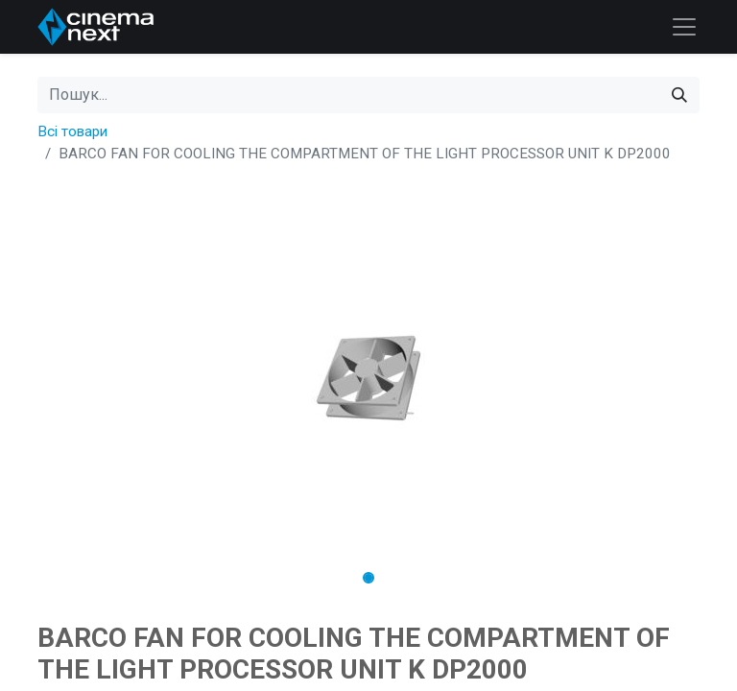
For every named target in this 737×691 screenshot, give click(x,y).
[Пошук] (679, 95)
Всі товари (72, 131)
